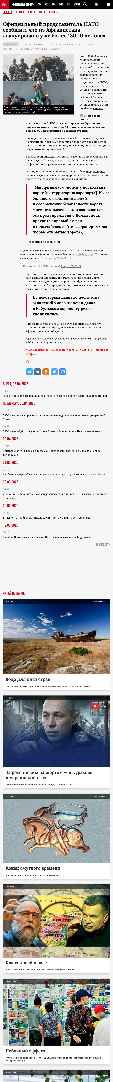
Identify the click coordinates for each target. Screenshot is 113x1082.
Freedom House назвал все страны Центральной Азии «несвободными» (46, 537)
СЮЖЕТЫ (53, 12)
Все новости (103, 545)
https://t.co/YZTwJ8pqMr (57, 258)
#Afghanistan (84, 254)
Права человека (39, 44)
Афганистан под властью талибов (78, 44)
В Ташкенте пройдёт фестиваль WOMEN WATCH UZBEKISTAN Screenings (46, 517)
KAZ (39, 4)
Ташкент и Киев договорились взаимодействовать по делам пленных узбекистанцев (55, 395)
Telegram (100, 350)
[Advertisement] (56, 570)
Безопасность (55, 44)
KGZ (46, 4)
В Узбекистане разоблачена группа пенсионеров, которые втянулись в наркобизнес (55, 474)
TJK (53, 4)
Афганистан (26, 44)
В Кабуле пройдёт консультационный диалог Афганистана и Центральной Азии (51, 431)
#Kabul (71, 250)
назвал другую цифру (75, 123)
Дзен (33, 354)
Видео (31, 12)
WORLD (77, 4)
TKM (61, 4)
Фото (42, 12)
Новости (7, 12)
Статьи (20, 12)
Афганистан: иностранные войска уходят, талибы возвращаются (31, 49)
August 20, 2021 (71, 266)
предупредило (95, 171)
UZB (68, 4)
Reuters (98, 108)
